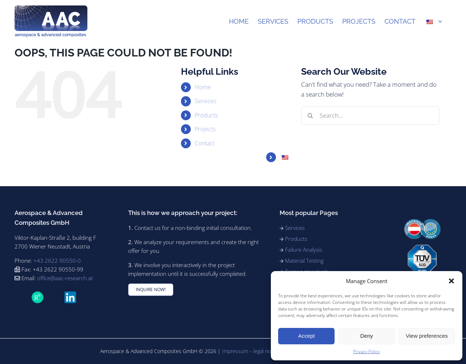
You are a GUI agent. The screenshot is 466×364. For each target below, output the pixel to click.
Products (206, 115)
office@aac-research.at (65, 278)
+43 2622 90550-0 (57, 260)
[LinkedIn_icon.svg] (70, 294)
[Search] (310, 115)
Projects (205, 129)
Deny (366, 336)
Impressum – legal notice (250, 351)
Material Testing (304, 260)
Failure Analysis (303, 249)
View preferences (427, 336)
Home (203, 87)
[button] (451, 281)
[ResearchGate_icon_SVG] (37, 294)
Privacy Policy (366, 351)
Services (205, 101)
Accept (306, 336)
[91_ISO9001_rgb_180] (422, 247)
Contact (204, 143)
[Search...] (370, 115)
